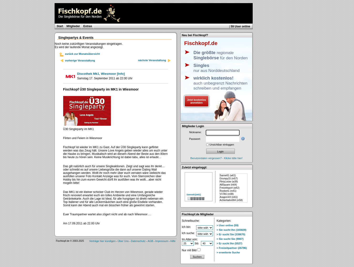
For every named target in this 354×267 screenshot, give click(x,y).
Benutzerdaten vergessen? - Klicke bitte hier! (216, 158)
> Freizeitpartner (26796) (232, 248)
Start (60, 26)
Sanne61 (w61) (228, 175)
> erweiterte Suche (228, 252)
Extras (87, 26)
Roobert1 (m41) (228, 191)
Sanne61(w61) (194, 194)
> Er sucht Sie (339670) (231, 234)
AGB (150, 241)
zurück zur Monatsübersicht (82, 53)
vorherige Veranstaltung (80, 60)
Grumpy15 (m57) (229, 178)
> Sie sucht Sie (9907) (230, 238)
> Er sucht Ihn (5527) (229, 243)
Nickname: (195, 132)
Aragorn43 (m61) (229, 197)
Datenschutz (138, 241)
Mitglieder (73, 26)
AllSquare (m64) (228, 184)
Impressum (161, 241)
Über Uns (123, 241)
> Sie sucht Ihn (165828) (231, 229)
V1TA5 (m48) (227, 194)
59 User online (240, 26)
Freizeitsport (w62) (230, 187)
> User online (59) (228, 225)
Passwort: (195, 138)
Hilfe (172, 241)
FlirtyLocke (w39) (229, 181)
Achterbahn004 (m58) (231, 200)
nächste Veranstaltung (154, 60)
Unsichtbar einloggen (222, 144)
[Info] (101, 74)
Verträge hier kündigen (102, 241)
